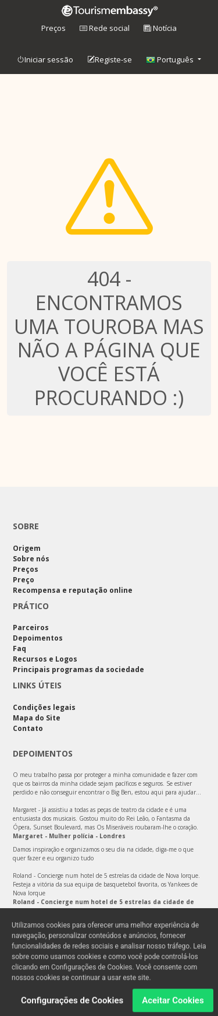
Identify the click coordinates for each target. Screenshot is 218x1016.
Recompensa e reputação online (73, 590)
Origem (27, 548)
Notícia (160, 28)
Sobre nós (31, 559)
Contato (28, 728)
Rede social (105, 28)
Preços (53, 28)
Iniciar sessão (45, 60)
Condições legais (44, 707)
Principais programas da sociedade (78, 669)
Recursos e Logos (45, 659)
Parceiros (31, 627)
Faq (19, 648)
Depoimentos (38, 638)
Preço (23, 580)
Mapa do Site (36, 718)
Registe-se (109, 60)
